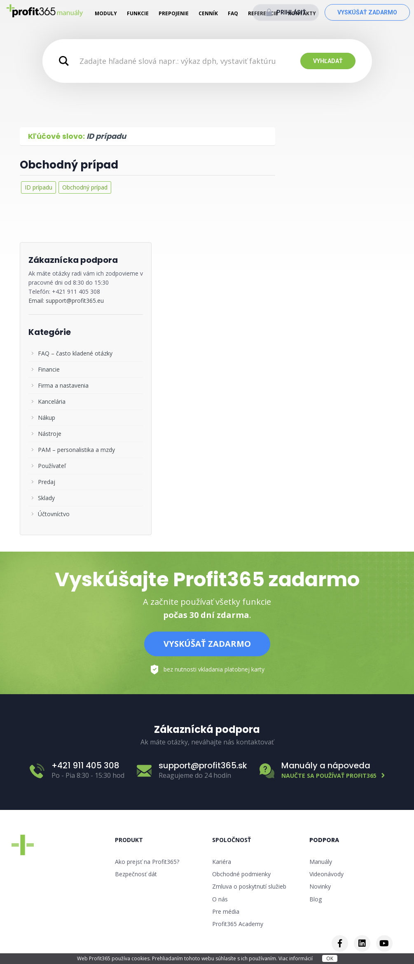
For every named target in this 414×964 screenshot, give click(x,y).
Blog (315, 899)
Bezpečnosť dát (136, 874)
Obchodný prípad (69, 164)
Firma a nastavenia (63, 385)
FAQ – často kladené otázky (75, 353)
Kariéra (221, 862)
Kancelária (51, 401)
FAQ (233, 13)
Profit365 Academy (237, 924)
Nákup (46, 417)
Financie (49, 369)
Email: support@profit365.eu (66, 300)
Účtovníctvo (54, 514)
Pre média (225, 911)
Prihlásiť (291, 12)
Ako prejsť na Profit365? (147, 862)
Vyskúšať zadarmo (367, 12)
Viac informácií (296, 958)
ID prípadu (38, 187)
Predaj (46, 482)
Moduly (106, 13)
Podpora (324, 840)
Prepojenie (174, 13)
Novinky (320, 886)
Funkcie (138, 13)
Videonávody (326, 874)
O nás (220, 899)
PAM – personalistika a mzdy (76, 450)
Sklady (46, 498)
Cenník (208, 13)
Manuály (320, 862)
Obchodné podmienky (241, 874)
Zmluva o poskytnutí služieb (249, 886)
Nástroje (49, 434)
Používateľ (52, 466)
